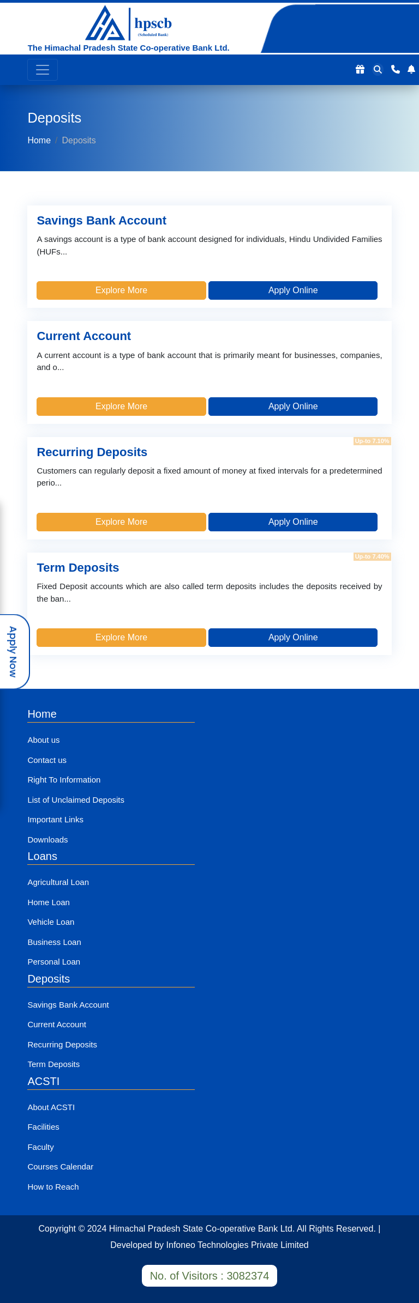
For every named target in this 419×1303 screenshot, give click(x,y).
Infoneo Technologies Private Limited (237, 1245)
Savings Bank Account (68, 1004)
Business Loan (54, 942)
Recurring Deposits (62, 1044)
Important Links (55, 819)
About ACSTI (51, 1107)
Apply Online (293, 290)
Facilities (43, 1126)
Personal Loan (53, 961)
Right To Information (63, 779)
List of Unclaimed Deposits (75, 799)
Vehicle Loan (50, 921)
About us (43, 739)
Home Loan (48, 902)
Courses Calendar (60, 1166)
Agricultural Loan (58, 882)
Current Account (56, 1024)
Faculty (40, 1147)
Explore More (121, 290)
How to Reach (53, 1186)
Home (39, 140)
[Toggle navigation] (42, 70)
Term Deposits (53, 1064)
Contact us (47, 760)
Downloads (47, 839)
